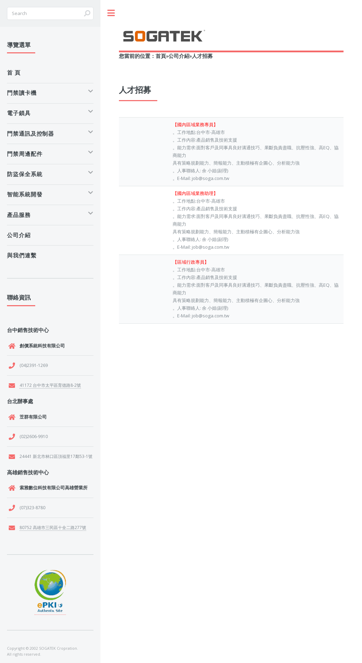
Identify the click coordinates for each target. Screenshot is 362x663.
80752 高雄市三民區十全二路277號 (53, 527)
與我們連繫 (22, 255)
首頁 (161, 56)
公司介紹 (178, 56)
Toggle (110, 13)
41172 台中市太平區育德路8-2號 (50, 385)
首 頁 (14, 72)
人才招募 (202, 56)
